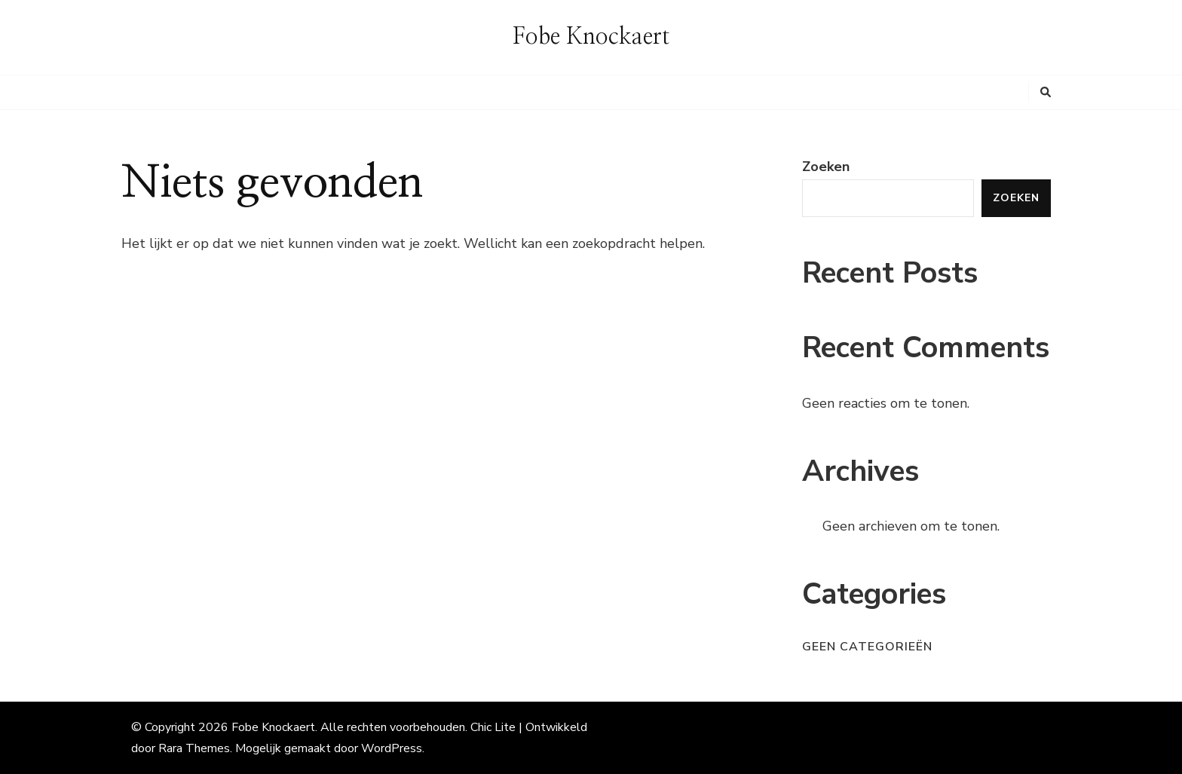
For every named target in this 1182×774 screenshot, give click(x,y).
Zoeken (826, 167)
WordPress (391, 748)
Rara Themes (194, 748)
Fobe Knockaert (591, 37)
